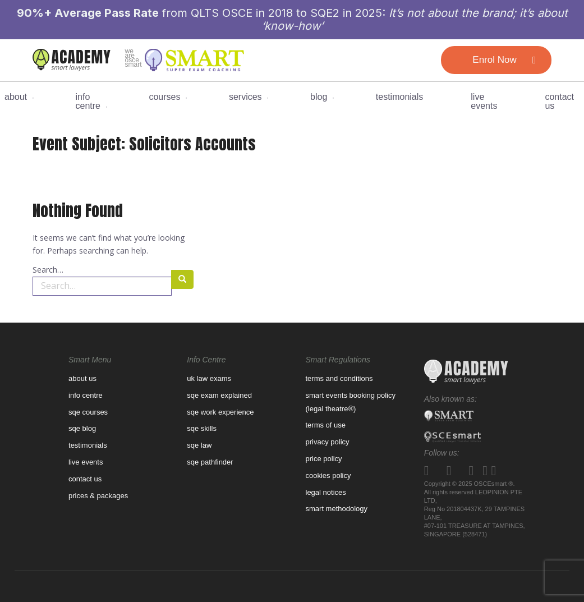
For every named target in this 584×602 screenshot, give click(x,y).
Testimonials (399, 97)
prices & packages (98, 495)
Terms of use (326, 425)
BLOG (318, 97)
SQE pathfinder (210, 462)
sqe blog (82, 428)
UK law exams (209, 378)
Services (245, 97)
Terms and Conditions (339, 378)
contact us (85, 479)
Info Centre (88, 102)
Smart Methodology (337, 508)
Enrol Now (494, 59)
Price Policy (324, 458)
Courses (164, 97)
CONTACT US (559, 102)
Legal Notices (326, 492)
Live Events (484, 102)
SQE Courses (88, 412)
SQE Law (199, 445)
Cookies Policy (328, 475)
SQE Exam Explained (219, 395)
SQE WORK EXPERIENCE (220, 412)
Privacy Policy (328, 442)
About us (82, 378)
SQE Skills (202, 428)
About (15, 97)
